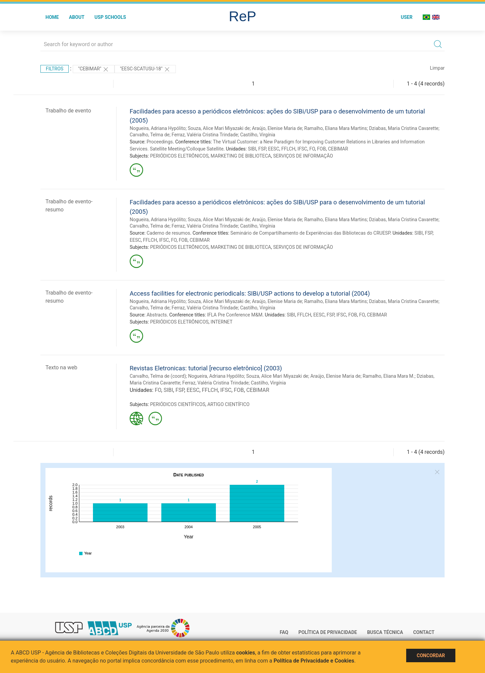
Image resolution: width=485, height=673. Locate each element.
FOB (321, 149)
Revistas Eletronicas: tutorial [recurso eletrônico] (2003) (206, 368)
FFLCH (288, 149)
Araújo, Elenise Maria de (277, 128)
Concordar (431, 655)
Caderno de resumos (168, 233)
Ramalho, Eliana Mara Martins (335, 128)
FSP (262, 149)
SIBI (252, 149)
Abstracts (157, 314)
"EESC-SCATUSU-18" (145, 69)
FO (312, 149)
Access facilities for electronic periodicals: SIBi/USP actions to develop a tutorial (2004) (250, 293)
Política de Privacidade (327, 632)
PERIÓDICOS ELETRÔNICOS (179, 156)
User (407, 17)
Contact (423, 632)
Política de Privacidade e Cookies (313, 661)
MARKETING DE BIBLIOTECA (241, 156)
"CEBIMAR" (93, 69)
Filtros (54, 68)
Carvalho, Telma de (149, 134)
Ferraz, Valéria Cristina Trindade (205, 134)
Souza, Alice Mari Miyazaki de (219, 128)
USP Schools (110, 17)
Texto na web (61, 367)
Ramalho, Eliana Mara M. (389, 376)
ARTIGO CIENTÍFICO (228, 404)
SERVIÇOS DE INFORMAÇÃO (303, 156)
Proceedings (160, 141)
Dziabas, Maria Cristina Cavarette (404, 128)
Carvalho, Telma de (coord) (158, 376)
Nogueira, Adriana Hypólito (158, 128)
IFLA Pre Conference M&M (234, 314)
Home (52, 17)
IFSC (302, 149)
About (77, 17)
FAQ (284, 632)
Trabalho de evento (68, 110)
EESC (273, 149)
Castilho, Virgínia (257, 134)
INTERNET (221, 322)
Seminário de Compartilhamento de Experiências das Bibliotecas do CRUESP (310, 233)
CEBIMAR (338, 149)
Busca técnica (385, 632)
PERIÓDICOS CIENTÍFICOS (177, 404)
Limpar (437, 68)
